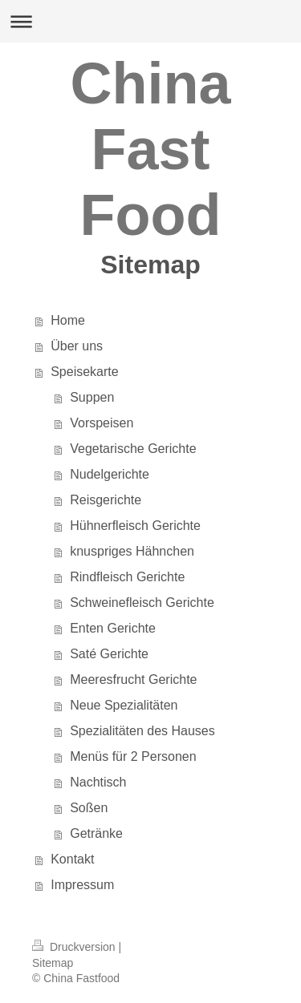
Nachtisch (98, 782)
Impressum (82, 885)
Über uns (77, 346)
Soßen (89, 808)
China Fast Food (150, 149)
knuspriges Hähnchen (132, 551)
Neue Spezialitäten (123, 705)
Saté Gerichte (109, 654)
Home (68, 320)
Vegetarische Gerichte (133, 448)
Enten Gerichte (113, 628)
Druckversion (75, 946)
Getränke (96, 833)
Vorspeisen (101, 423)
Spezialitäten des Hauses (142, 731)
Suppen (92, 397)
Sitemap (52, 962)
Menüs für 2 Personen (133, 756)
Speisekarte (85, 371)
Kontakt (72, 859)
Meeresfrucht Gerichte (133, 679)
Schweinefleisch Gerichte (142, 602)
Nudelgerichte (109, 474)
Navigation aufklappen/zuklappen (150, 21)
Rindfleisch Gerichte (127, 577)
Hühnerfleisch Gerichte (135, 525)
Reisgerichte (105, 500)
